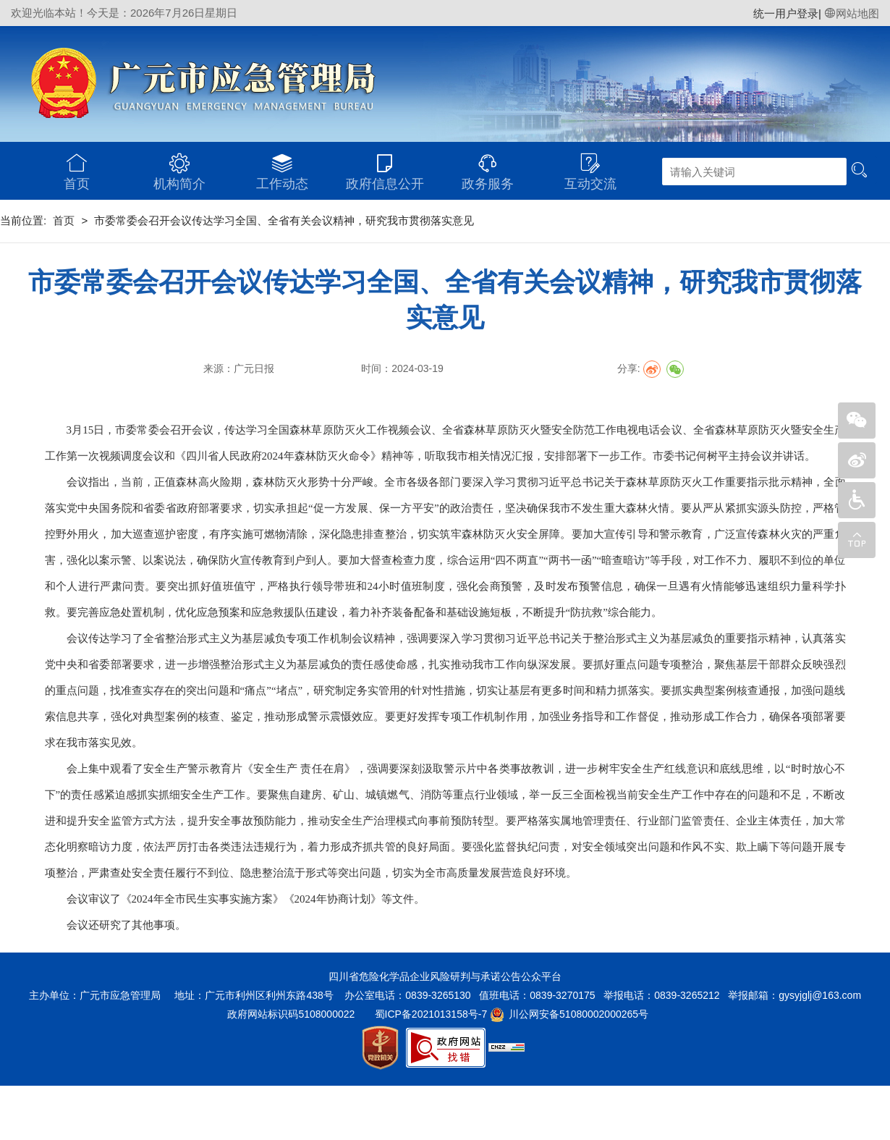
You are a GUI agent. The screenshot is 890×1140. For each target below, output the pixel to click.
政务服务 (487, 166)
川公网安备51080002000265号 (578, 1014)
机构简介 (179, 166)
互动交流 (590, 166)
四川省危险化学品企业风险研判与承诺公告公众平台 (445, 976)
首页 (76, 166)
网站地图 (851, 13)
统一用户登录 (785, 13)
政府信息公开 (385, 166)
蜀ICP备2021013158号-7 (431, 1014)
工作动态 (282, 166)
